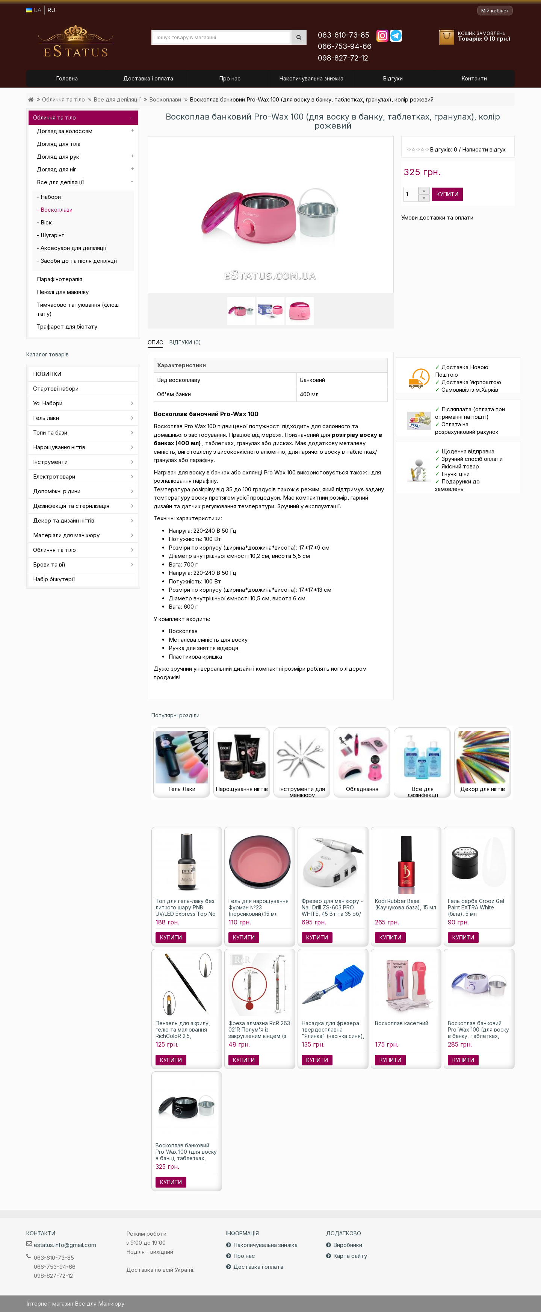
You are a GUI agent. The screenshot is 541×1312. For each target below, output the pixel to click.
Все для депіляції (117, 99)
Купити (447, 194)
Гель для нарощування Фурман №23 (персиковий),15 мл (258, 907)
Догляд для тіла (58, 143)
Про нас (244, 1255)
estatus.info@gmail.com (65, 1244)
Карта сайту (350, 1255)
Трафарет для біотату (67, 326)
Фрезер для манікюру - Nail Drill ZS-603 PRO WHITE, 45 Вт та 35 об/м (332, 910)
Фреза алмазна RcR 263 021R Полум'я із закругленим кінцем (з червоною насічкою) (259, 1032)
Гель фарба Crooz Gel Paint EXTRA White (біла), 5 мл (476, 907)
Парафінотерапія (59, 279)
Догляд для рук (58, 156)
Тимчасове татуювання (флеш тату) (78, 309)
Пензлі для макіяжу (63, 291)
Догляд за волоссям (64, 131)
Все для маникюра (75, 41)
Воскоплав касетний (401, 1023)
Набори (51, 196)
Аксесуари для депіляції (73, 247)
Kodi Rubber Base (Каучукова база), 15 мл (405, 904)
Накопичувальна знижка (265, 1244)
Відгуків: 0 (443, 149)
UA (33, 10)
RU (51, 10)
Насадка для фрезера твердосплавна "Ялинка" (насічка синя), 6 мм (333, 1032)
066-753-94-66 (345, 46)
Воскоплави (165, 99)
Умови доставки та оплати (437, 217)
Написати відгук (484, 149)
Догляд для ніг (56, 169)
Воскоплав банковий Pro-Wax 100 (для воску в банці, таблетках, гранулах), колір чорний (187, 1155)
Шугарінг (52, 235)
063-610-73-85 (343, 35)
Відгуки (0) (185, 342)
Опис (155, 342)
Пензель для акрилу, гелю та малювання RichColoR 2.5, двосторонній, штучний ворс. (186, 1036)
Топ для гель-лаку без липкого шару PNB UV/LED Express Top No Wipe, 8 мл (186, 910)
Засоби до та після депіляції (79, 260)
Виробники (347, 1244)
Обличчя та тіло (63, 99)
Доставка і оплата (258, 1266)
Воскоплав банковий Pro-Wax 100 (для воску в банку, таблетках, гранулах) (478, 1032)
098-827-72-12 (343, 58)
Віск (46, 222)
